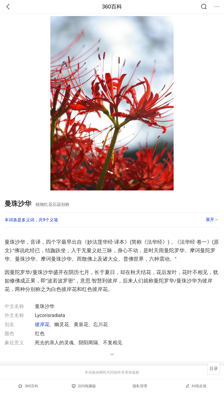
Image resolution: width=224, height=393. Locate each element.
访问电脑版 (84, 386)
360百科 (112, 7)
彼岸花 (42, 324)
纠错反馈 (195, 386)
